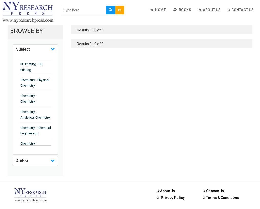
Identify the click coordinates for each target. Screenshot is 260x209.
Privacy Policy (171, 198)
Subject (23, 49)
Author (22, 161)
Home (158, 10)
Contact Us (241, 10)
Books (182, 10)
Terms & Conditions (221, 198)
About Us (210, 10)
